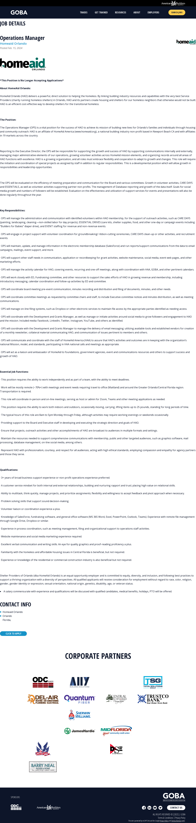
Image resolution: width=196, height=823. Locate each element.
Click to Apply (13, 633)
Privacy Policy (180, 817)
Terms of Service (176, 820)
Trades (83, 12)
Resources (120, 12)
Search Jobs (177, 12)
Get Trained (101, 12)
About (137, 12)
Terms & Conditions (165, 817)
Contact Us (176, 807)
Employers (153, 12)
